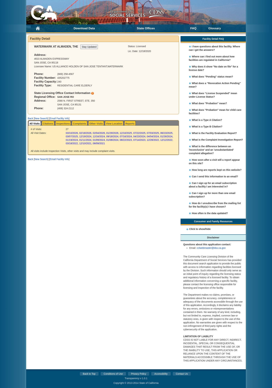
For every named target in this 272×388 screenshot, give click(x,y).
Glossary (214, 28)
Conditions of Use (113, 373)
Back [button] (30, 118)
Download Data (84, 28)
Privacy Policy (138, 373)
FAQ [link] (193, 28)
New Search (41, 118)
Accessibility (161, 373)
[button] (30, 118)
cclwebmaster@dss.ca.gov (211, 248)
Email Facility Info (59, 118)
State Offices (146, 28)
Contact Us (182, 373)
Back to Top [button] (89, 373)
